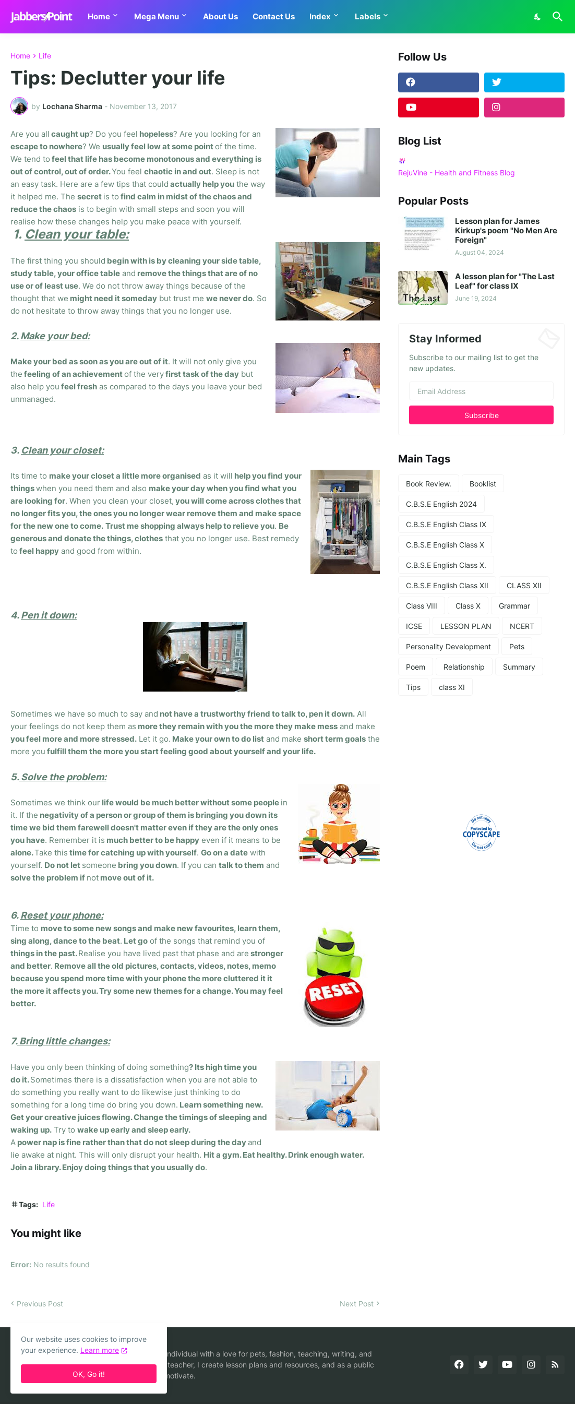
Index (320, 16)
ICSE (414, 626)
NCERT (522, 626)
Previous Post (40, 1303)
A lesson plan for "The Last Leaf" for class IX (505, 281)
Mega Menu (156, 16)
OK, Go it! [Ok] (89, 1374)
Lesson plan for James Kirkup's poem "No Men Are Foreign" (506, 231)
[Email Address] (481, 391)
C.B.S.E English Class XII (447, 585)
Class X (468, 605)
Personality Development (448, 646)
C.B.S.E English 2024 (441, 503)
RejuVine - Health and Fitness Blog (456, 172)
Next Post (357, 1303)
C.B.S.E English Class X (445, 544)
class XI (452, 687)
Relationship (464, 666)
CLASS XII (524, 585)
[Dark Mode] (538, 17)
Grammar (514, 605)
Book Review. (428, 483)
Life (45, 56)
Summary (519, 666)
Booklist (483, 483)
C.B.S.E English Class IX (446, 524)
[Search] (556, 17)
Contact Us (274, 16)
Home (99, 16)
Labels (367, 16)
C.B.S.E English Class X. (446, 565)
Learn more (99, 1350)
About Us (220, 16)
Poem (415, 666)
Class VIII (421, 605)
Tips (413, 687)
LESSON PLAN (466, 626)
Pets (516, 646)
